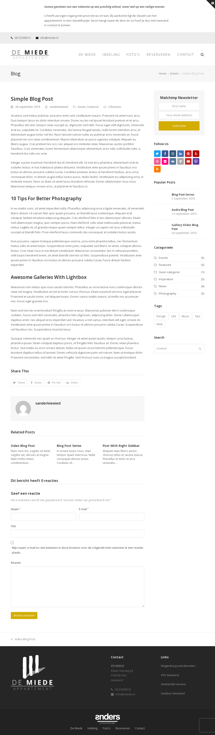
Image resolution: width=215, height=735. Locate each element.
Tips (197, 316)
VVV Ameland (170, 675)
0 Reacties (114, 107)
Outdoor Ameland (173, 693)
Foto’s (106, 728)
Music (185, 316)
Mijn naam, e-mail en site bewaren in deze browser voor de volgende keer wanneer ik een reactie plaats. (77, 550)
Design (161, 316)
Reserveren (123, 728)
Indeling (93, 728)
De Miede (76, 728)
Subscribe (179, 126)
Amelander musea (173, 684)
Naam (16, 509)
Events (82, 107)
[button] (19, 382)
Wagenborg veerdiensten (178, 666)
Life (173, 316)
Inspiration (166, 279)
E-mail (84, 509)
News (162, 286)
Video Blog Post (23, 446)
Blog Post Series (69, 446)
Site (13, 526)
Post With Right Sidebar (121, 446)
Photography (167, 293)
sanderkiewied (58, 107)
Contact (140, 728)
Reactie (16, 563)
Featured (93, 107)
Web (159, 324)
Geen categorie (169, 272)
